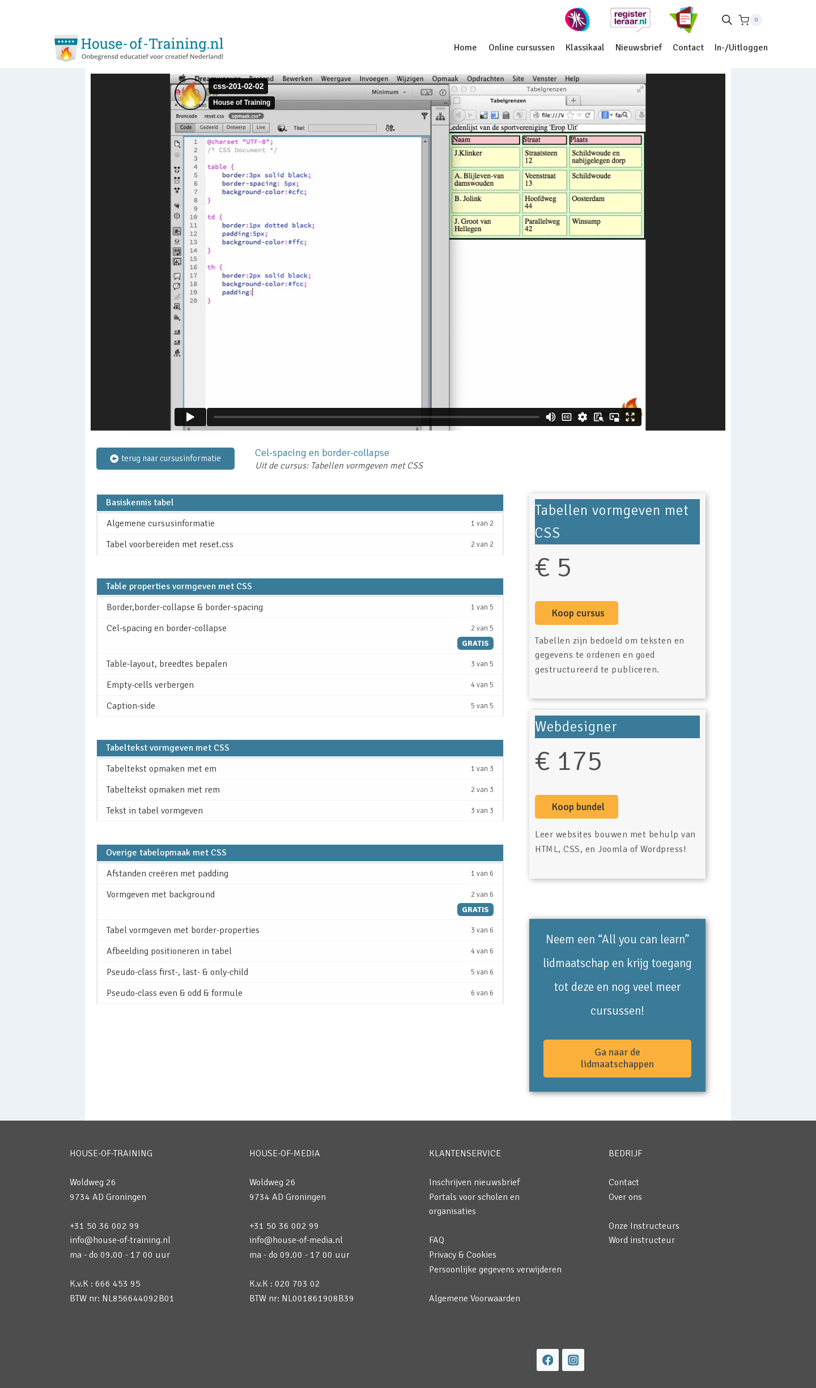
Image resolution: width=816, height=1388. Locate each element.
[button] (576, 613)
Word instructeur (642, 1240)
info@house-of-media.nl (296, 1240)
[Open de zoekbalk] (727, 20)
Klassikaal (585, 47)
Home (465, 47)
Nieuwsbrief (638, 47)
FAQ (436, 1240)
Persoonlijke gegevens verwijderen (495, 1269)
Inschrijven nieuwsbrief (474, 1182)
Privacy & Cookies (462, 1255)
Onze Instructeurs (644, 1226)
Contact (688, 47)
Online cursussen (521, 47)
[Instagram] (573, 1360)
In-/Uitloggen (741, 47)
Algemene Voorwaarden (474, 1298)
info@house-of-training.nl (120, 1240)
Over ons (625, 1197)
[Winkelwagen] (750, 20)
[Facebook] (548, 1360)
